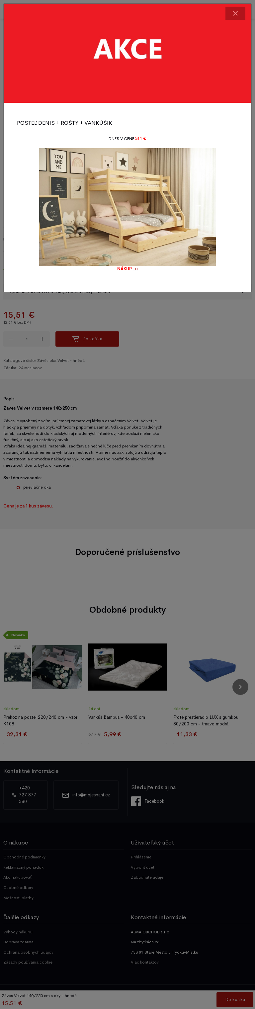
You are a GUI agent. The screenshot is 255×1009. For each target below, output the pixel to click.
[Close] (235, 13)
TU (135, 269)
